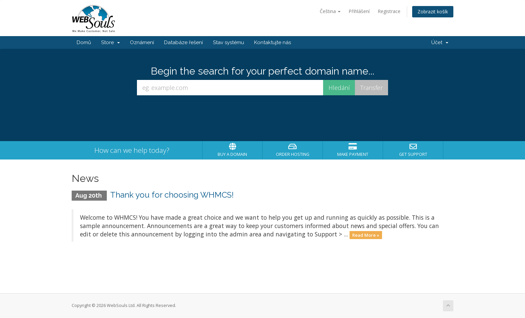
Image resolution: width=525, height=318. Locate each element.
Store (110, 42)
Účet (439, 42)
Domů (84, 42)
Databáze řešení (183, 42)
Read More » (365, 235)
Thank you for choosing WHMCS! (172, 195)
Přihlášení (359, 11)
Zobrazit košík (433, 11)
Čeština (330, 11)
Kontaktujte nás (272, 42)
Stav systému (228, 42)
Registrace (389, 11)
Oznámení (142, 42)
